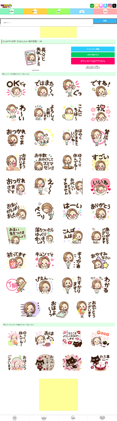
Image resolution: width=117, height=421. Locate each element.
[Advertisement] (58, 32)
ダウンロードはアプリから (93, 61)
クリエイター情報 (92, 49)
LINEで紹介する (93, 55)
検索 (104, 21)
